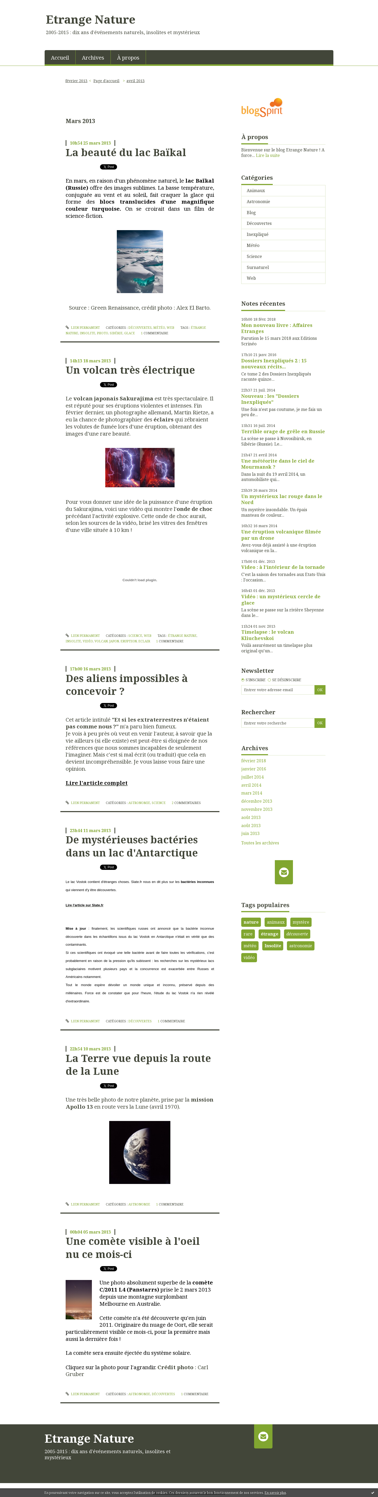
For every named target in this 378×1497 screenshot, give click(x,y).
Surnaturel (258, 267)
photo (102, 333)
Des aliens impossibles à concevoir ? (127, 684)
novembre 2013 (256, 809)
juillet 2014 (252, 777)
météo (250, 946)
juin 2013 (250, 833)
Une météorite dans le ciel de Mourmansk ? (277, 464)
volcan (101, 641)
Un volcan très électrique (130, 370)
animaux (276, 922)
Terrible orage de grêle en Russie (283, 431)
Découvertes (140, 327)
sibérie (116, 333)
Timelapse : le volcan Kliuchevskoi (267, 635)
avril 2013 (136, 80)
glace (129, 333)
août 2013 (251, 817)
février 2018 (253, 761)
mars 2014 (251, 793)
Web (170, 327)
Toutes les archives (260, 843)
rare (248, 934)
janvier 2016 (253, 769)
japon (114, 641)
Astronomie (139, 803)
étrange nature (182, 635)
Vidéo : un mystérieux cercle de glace (281, 599)
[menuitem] (60, 57)
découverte (297, 934)
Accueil (60, 57)
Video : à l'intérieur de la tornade (283, 567)
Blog (251, 212)
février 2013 (76, 80)
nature (251, 922)
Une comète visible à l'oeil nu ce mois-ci (133, 1247)
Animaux (256, 190)
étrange (269, 934)
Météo (159, 327)
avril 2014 (251, 785)
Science (135, 635)
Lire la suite (268, 155)
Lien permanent (83, 327)
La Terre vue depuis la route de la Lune (138, 1064)
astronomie (300, 946)
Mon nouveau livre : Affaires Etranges (276, 328)
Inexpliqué (258, 234)
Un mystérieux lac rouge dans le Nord (281, 499)
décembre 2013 (256, 801)
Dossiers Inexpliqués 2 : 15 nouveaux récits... (274, 363)
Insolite (273, 946)
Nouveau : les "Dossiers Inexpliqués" (270, 399)
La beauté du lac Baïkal (126, 152)
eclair (144, 641)
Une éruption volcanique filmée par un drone (281, 534)
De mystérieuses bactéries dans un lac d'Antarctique (132, 846)
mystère (301, 922)
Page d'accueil (106, 80)
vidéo (88, 641)
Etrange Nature (90, 19)
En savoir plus (275, 1492)
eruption (128, 641)
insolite (87, 333)
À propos (128, 57)
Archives (93, 57)
